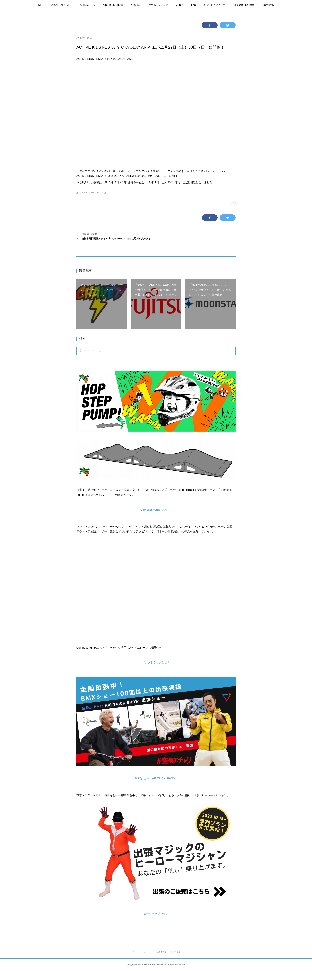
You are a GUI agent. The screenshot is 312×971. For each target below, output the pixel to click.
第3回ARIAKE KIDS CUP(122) (89, 193)
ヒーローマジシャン (156, 913)
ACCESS (136, 5)
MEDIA (179, 5)
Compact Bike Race (243, 5)
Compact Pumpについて (156, 510)
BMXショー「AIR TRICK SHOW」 (156, 778)
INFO (40, 5)
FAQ (193, 5)
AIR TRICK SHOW (113, 5)
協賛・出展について (214, 5)
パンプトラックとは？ (156, 662)
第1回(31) (108, 193)
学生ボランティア (158, 5)
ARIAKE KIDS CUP (61, 5)
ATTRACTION (87, 5)
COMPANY (268, 5)
